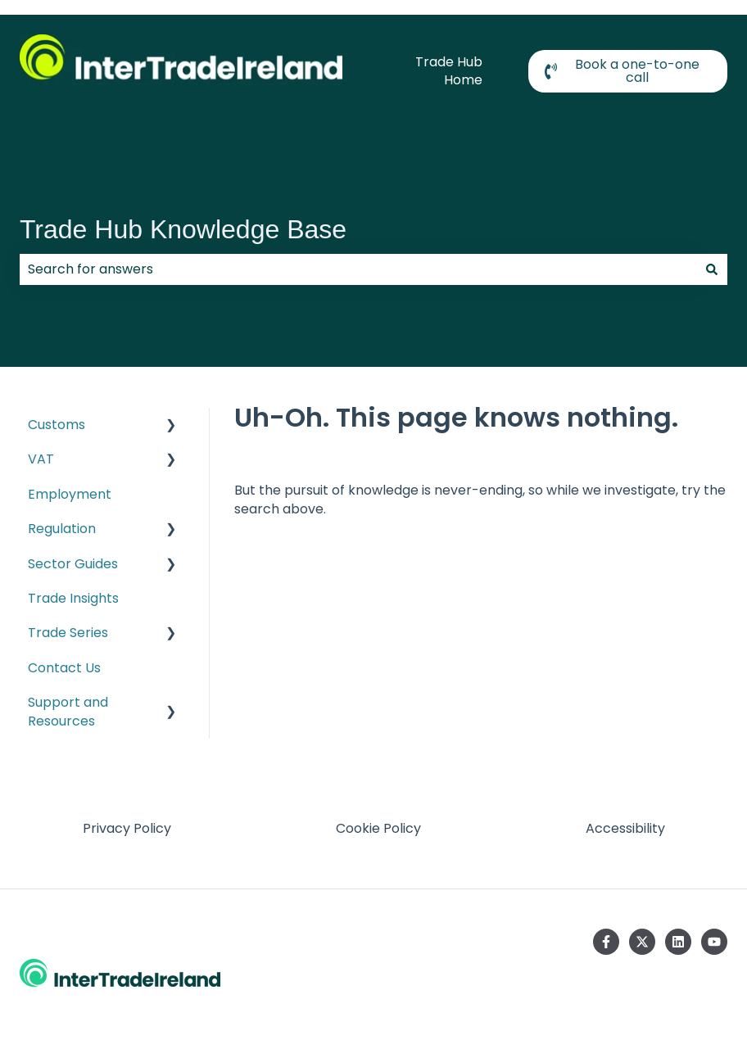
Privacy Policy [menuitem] (127, 828)
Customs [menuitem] (56, 424)
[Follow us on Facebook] (606, 942)
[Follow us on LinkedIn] (678, 942)
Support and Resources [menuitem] (68, 711)
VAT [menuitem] (41, 459)
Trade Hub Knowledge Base (183, 229)
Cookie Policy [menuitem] (378, 828)
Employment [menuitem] (69, 494)
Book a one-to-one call (622, 71)
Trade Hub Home (448, 71)
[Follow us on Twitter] (642, 942)
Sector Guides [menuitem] (73, 563)
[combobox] (358, 269)
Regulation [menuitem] (62, 528)
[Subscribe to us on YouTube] (714, 942)
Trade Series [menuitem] (68, 632)
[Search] (711, 269)
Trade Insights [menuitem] (73, 598)
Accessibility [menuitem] (625, 828)
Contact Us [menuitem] (64, 667)
